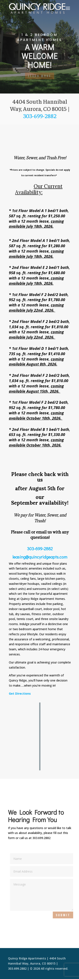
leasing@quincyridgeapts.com (39, 557)
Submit (64, 915)
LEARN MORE (39, 76)
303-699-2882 (40, 115)
